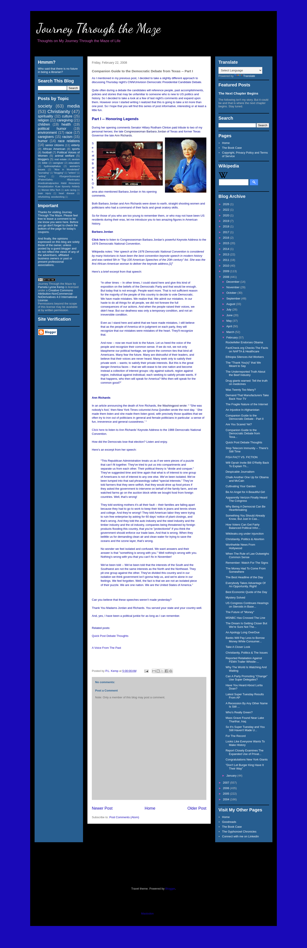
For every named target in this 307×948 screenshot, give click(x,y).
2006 (226, 788)
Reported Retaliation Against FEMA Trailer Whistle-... (244, 659)
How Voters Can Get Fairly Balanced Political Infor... (243, 526)
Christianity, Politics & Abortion (245, 539)
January (231, 775)
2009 (226, 271)
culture (67, 116)
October (231, 292)
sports (76, 149)
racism (67, 137)
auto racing (70, 190)
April (229, 326)
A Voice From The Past (106, 647)
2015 (226, 243)
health (66, 124)
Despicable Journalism (240, 471)
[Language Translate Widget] (240, 70)
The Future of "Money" (240, 612)
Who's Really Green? (239, 712)
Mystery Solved (235, 597)
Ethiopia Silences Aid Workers (245, 357)
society (45, 105)
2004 (226, 799)
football (47, 152)
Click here (98, 239)
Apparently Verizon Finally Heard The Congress (246, 499)
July (229, 309)
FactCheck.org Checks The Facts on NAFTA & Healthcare (247, 349)
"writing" (42, 176)
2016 (226, 237)
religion (43, 120)
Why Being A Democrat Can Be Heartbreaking (245, 508)
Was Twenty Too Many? (241, 389)
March (230, 332)
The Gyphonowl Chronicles (239, 831)
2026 (226, 204)
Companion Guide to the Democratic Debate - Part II (245, 417)
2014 (226, 249)
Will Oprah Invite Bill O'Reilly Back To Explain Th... (247, 464)
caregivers (46, 137)
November (233, 287)
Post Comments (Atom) (124, 817)
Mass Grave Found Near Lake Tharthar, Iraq (245, 719)
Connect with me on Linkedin (240, 836)
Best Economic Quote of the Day (246, 592)
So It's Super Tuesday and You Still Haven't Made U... (245, 728)
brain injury (44, 193)
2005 (226, 793)
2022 (226, 209)
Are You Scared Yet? (239, 424)
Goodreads (229, 821)
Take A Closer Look (238, 647)
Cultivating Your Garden (241, 486)
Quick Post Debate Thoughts (110, 636)
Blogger (170, 888)
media (73, 105)
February (232, 337)
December (233, 281)
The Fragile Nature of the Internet (247, 404)
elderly (75, 145)
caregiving (65, 120)
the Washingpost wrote (172, 405)
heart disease (66, 193)
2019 (226, 221)
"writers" (72, 173)
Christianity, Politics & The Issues (247, 652)
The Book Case (232, 147)
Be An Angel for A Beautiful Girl (245, 492)
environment (47, 132)
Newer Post (102, 808)
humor (43, 141)
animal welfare (64, 155)
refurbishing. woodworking (51, 197)
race (69, 132)
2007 (226, 782)
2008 (226, 277)
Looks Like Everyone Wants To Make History (245, 743)
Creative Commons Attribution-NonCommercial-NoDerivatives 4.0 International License (57, 295)
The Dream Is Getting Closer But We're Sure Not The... (246, 625)
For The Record (236, 736)
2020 (226, 215)
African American (54, 149)
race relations (69, 141)
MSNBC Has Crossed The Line (245, 617)
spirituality (45, 116)
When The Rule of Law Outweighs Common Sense (247, 555)
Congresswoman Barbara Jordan (145, 131)
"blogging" (59, 173)
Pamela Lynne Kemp (51, 287)
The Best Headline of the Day (244, 577)
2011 (226, 260)
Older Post (196, 808)
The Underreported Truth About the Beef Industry (245, 373)
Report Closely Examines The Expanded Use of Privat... (244, 752)
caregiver (58, 162)
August (231, 304)
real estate (60, 159)
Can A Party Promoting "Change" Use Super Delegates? (246, 678)
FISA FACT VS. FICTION (241, 457)
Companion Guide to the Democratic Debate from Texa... (243, 433)
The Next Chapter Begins (238, 93)
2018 (226, 226)
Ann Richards (123, 135)
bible (45, 162)
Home (150, 808)
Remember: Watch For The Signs (247, 562)
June (229, 315)
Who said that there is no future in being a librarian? (58, 70)
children (44, 124)
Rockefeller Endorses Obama (244, 342)
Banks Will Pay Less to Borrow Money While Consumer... (245, 639)
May (229, 320)
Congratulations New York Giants (247, 759)
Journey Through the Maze (99, 28)
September (233, 298)
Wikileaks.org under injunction (245, 533)
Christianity (59, 111)
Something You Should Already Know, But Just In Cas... (245, 517)
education (74, 162)
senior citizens (54, 145)
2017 (226, 232)
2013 (226, 254)
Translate (244, 76)
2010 (226, 265)
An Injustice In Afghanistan (242, 409)
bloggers (43, 159)
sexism (76, 159)
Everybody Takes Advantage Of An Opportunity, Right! (245, 584)
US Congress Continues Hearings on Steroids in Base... (247, 604)
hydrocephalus (52, 166)
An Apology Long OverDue (242, 632)
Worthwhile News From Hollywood (240, 546)
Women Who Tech (50, 190)
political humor (52, 128)
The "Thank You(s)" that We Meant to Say (243, 364)
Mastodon (147, 913)
